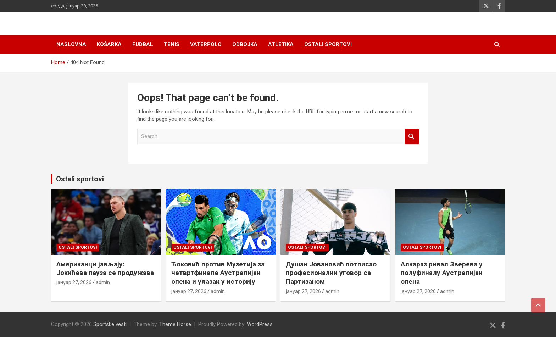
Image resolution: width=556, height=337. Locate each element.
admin (103, 282)
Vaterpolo (206, 44)
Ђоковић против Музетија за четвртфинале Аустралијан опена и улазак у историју (218, 273)
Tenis (171, 44)
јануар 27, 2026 (73, 282)
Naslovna (71, 44)
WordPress (260, 324)
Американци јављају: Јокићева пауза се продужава (105, 268)
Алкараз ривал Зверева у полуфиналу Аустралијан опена (442, 273)
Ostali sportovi (328, 44)
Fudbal (142, 44)
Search (412, 137)
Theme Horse (175, 324)
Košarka (109, 44)
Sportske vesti (110, 324)
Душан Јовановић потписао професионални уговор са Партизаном (331, 273)
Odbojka (244, 44)
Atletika (281, 44)
